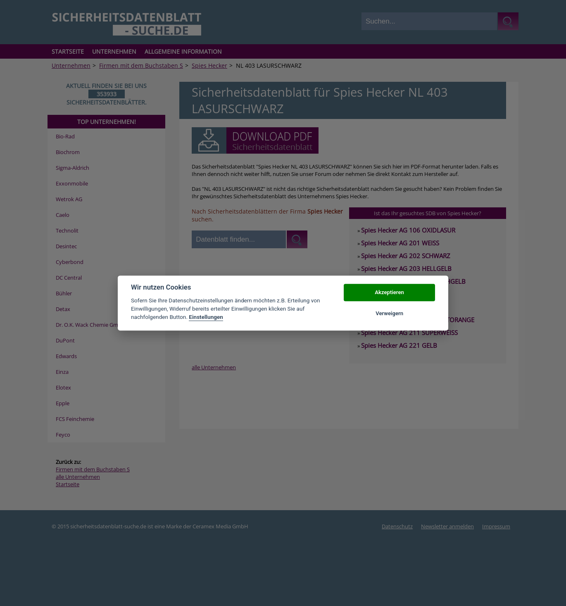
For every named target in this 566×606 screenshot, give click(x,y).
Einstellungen (206, 317)
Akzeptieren (389, 293)
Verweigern (389, 313)
